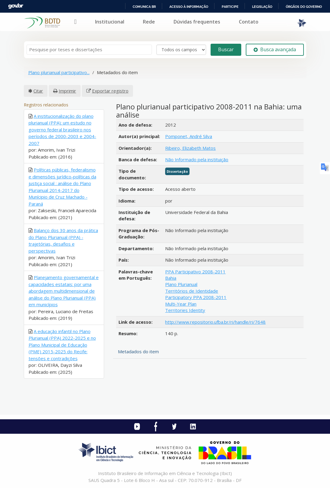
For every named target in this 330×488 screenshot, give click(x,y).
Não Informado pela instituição (196, 159)
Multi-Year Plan (180, 304)
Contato (248, 21)
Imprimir (67, 91)
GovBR (15, 6)
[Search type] (181, 50)
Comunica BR (144, 6)
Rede (149, 21)
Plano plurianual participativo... (59, 72)
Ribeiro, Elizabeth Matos (190, 148)
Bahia (170, 278)
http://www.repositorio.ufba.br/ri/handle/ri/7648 (215, 322)
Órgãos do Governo (304, 6)
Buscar (226, 49)
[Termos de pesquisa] (89, 50)
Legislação (262, 6)
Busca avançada (275, 49)
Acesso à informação (188, 6)
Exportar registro (110, 91)
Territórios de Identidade (191, 291)
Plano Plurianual (181, 284)
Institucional (109, 21)
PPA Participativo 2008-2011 (195, 272)
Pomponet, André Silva (188, 136)
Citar (38, 91)
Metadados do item (138, 351)
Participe (230, 6)
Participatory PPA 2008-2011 (196, 297)
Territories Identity (185, 310)
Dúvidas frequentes (197, 21)
